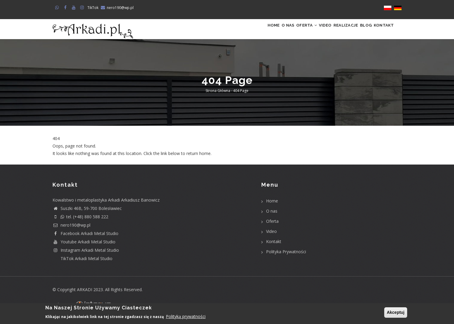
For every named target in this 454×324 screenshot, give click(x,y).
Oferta (276, 32)
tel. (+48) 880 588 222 (80, 222)
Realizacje (329, 32)
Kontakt (380, 32)
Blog (356, 32)
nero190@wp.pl (120, 7)
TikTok (92, 7)
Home (230, 32)
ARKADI (84, 295)
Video (302, 32)
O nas (251, 32)
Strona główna (218, 96)
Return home (65, 167)
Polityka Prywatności (286, 257)
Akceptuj (395, 312)
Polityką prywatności (186, 317)
